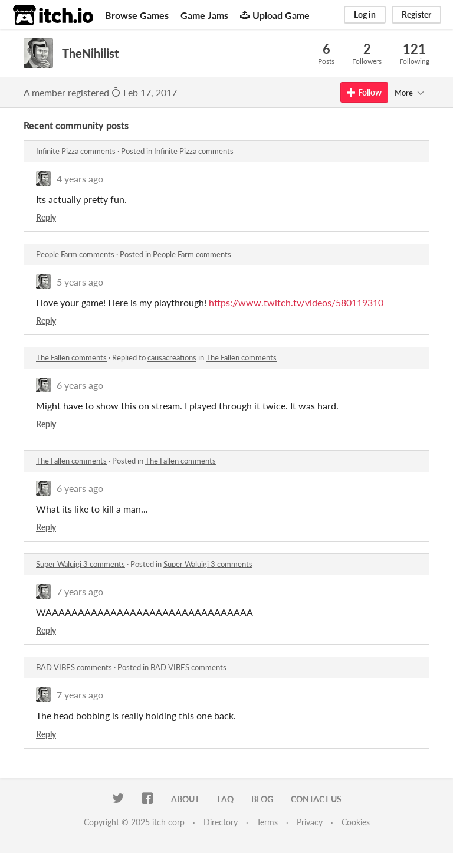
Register (416, 14)
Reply (46, 217)
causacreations (171, 357)
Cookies (356, 822)
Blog (262, 799)
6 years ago (80, 385)
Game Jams (204, 15)
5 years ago (80, 281)
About (185, 799)
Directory (220, 822)
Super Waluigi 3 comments (80, 564)
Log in (365, 14)
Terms (267, 822)
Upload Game (275, 15)
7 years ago (80, 591)
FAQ (225, 799)
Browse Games (137, 15)
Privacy (310, 822)
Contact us (316, 799)
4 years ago (80, 178)
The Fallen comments (71, 357)
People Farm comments (75, 254)
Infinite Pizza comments (76, 151)
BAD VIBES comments (74, 667)
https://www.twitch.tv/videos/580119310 (296, 302)
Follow (364, 92)
